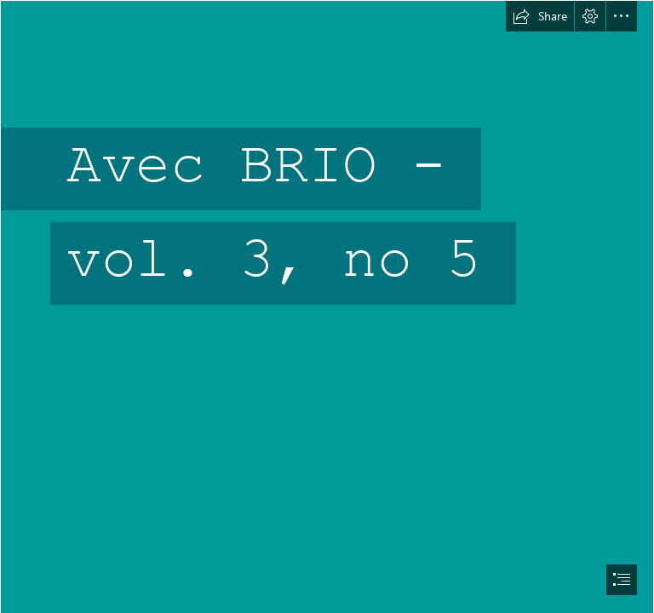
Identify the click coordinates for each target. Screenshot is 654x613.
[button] (540, 16)
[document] (327, 306)
